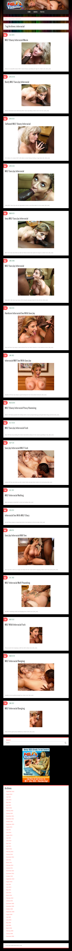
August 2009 (9, 914)
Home (29, 12)
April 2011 (8, 859)
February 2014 (9, 851)
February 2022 (9, 810)
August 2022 (9, 794)
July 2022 (8, 797)
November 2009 (10, 906)
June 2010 (8, 887)
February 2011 (9, 865)
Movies (35, 12)
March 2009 (9, 928)
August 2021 (9, 827)
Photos (42, 12)
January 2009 (9, 933)
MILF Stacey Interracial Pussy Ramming (20, 408)
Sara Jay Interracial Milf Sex (16, 535)
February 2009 (9, 931)
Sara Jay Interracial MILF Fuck (16, 448)
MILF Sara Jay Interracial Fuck (16, 428)
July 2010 (8, 884)
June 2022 (8, 799)
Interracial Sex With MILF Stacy (17, 515)
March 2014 (9, 849)
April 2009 (8, 925)
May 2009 (8, 922)
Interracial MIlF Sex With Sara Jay (18, 360)
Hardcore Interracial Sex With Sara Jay (20, 313)
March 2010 (9, 895)
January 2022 (9, 813)
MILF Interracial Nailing (14, 495)
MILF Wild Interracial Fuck (15, 625)
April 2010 (8, 892)
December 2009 (10, 903)
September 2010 (10, 879)
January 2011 (9, 868)
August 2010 (9, 881)
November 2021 (10, 819)
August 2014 (9, 835)
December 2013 (10, 857)
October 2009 (9, 909)
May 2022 (8, 802)
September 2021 (10, 824)
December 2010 (10, 870)
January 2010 (9, 900)
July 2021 (8, 829)
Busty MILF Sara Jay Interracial (17, 82)
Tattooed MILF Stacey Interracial (18, 124)
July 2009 (8, 917)
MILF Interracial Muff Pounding (17, 583)
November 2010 (10, 873)
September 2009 (10, 911)
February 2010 (9, 898)
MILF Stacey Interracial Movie (16, 40)
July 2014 (8, 838)
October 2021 (9, 821)
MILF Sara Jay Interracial (14, 171)
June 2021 (8, 832)
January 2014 (9, 854)
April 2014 (8, 846)
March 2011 (9, 862)
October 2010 (9, 876)
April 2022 (8, 805)
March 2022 (9, 808)
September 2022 (10, 791)
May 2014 (8, 843)
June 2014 (8, 840)
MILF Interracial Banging (15, 661)
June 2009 (8, 920)
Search (8, 740)
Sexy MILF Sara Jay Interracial (16, 218)
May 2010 (8, 890)
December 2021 (10, 816)
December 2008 (10, 936)
